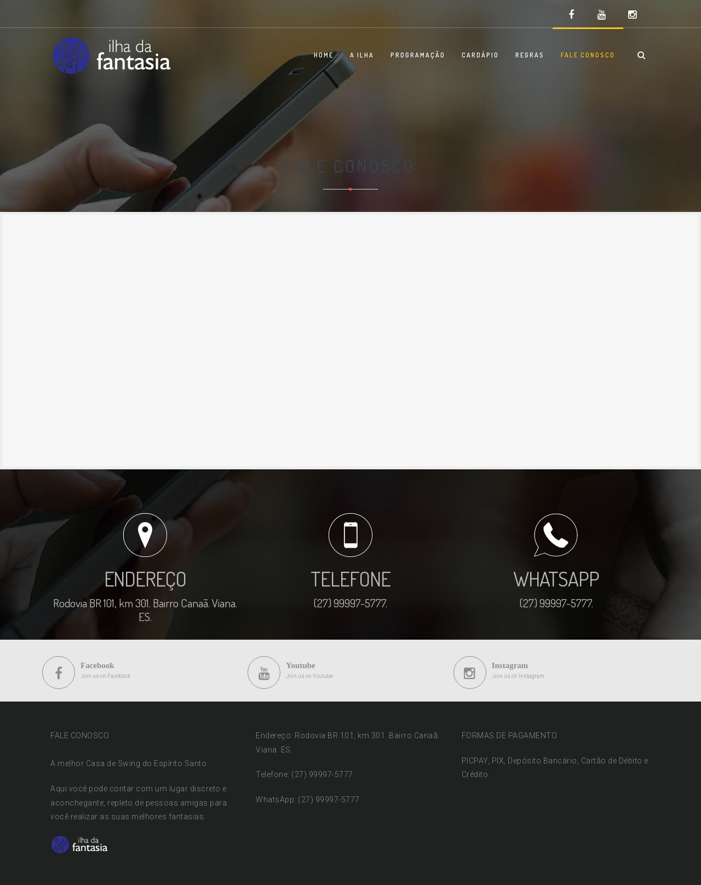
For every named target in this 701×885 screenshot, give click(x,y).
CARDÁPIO (480, 55)
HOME (324, 55)
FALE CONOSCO (588, 55)
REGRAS (529, 55)
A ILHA (362, 55)
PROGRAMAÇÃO (417, 55)
